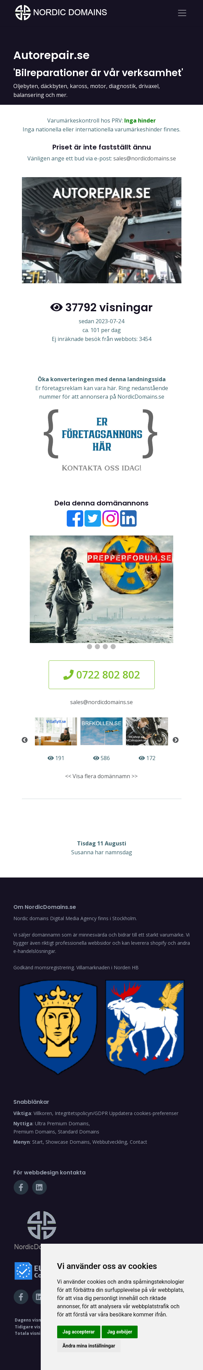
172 (147, 739)
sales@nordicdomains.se (144, 158)
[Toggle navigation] (182, 13)
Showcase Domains (68, 1142)
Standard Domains (78, 1131)
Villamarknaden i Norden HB (107, 967)
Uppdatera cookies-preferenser (143, 1113)
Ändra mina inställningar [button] (89, 1345)
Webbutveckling (109, 1142)
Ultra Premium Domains (62, 1123)
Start (37, 1142)
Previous (24, 740)
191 (56, 739)
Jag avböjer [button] (119, 1332)
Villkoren (43, 1113)
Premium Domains (34, 1131)
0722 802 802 (101, 675)
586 (101, 739)
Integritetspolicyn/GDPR (81, 1113)
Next (175, 740)
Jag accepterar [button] (79, 1332)
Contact (138, 1142)
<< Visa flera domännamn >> (101, 776)
